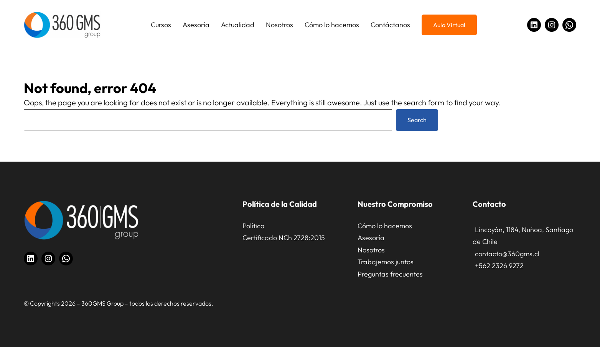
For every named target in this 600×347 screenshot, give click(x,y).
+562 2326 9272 (499, 265)
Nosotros (371, 250)
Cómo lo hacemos (385, 225)
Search (417, 120)
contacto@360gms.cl (507, 253)
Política (253, 225)
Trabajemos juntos (386, 261)
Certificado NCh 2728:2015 (283, 237)
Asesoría (371, 237)
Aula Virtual (449, 25)
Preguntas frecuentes (390, 274)
